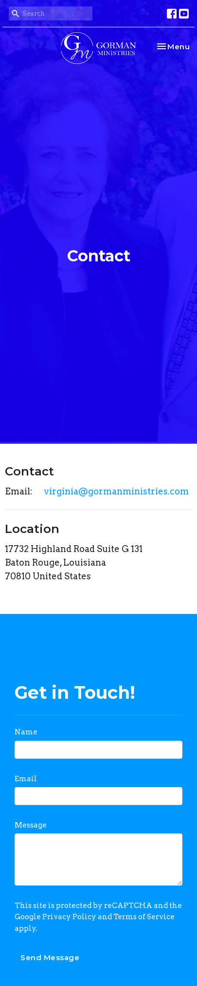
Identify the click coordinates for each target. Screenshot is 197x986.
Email (26, 778)
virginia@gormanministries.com (116, 491)
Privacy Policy (69, 916)
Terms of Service (144, 916)
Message (31, 825)
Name (26, 732)
